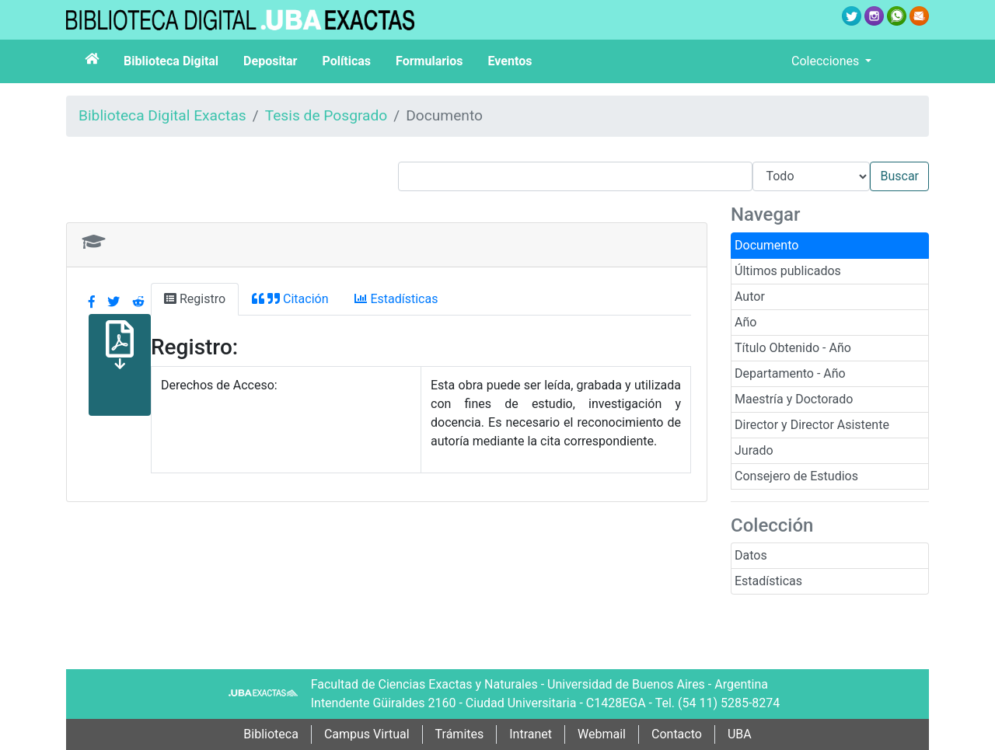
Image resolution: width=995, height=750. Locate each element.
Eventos (510, 61)
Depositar (270, 61)
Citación (290, 298)
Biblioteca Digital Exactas (162, 115)
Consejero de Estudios (796, 476)
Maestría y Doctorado (794, 399)
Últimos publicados (788, 270)
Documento (766, 245)
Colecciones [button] (826, 61)
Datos (751, 555)
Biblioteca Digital (171, 61)
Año (745, 322)
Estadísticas (768, 581)
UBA (740, 734)
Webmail (602, 734)
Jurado (754, 450)
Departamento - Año (790, 373)
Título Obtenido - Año (793, 347)
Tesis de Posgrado (326, 115)
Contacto (676, 734)
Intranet (530, 734)
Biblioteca (270, 734)
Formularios (429, 61)
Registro (194, 298)
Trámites (459, 734)
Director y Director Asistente (812, 424)
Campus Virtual (367, 734)
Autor (750, 296)
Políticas (346, 61)
